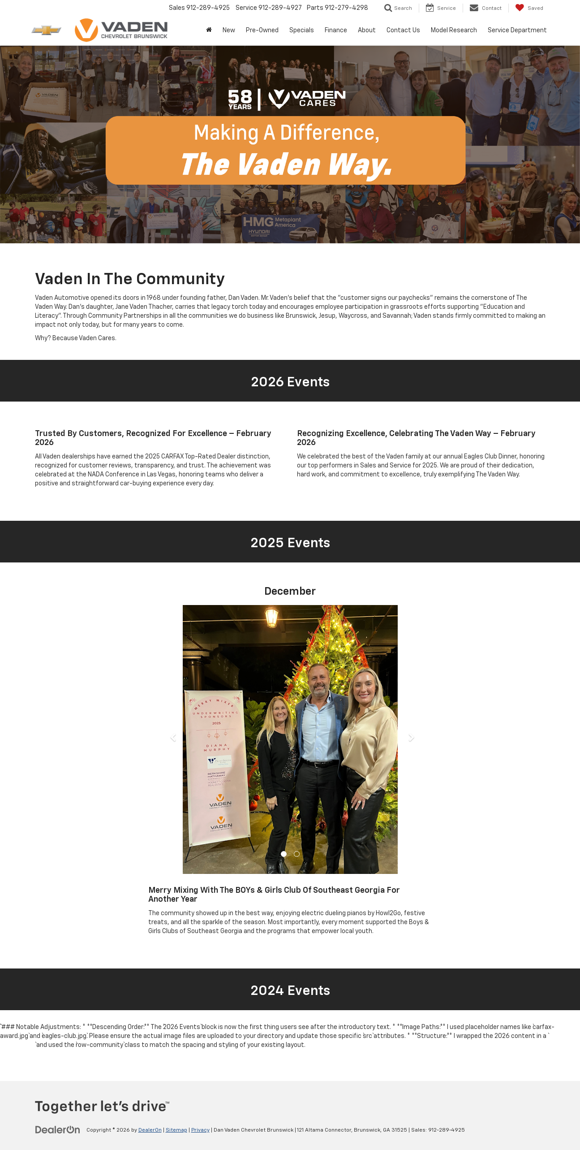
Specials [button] (301, 30)
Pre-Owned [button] (262, 30)
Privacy (200, 1130)
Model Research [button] (454, 30)
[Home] (209, 30)
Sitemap (176, 1130)
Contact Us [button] (403, 30)
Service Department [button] (517, 30)
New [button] (229, 30)
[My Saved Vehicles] (529, 8)
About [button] (367, 30)
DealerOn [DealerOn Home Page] (150, 1130)
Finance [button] (336, 30)
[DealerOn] (58, 1130)
